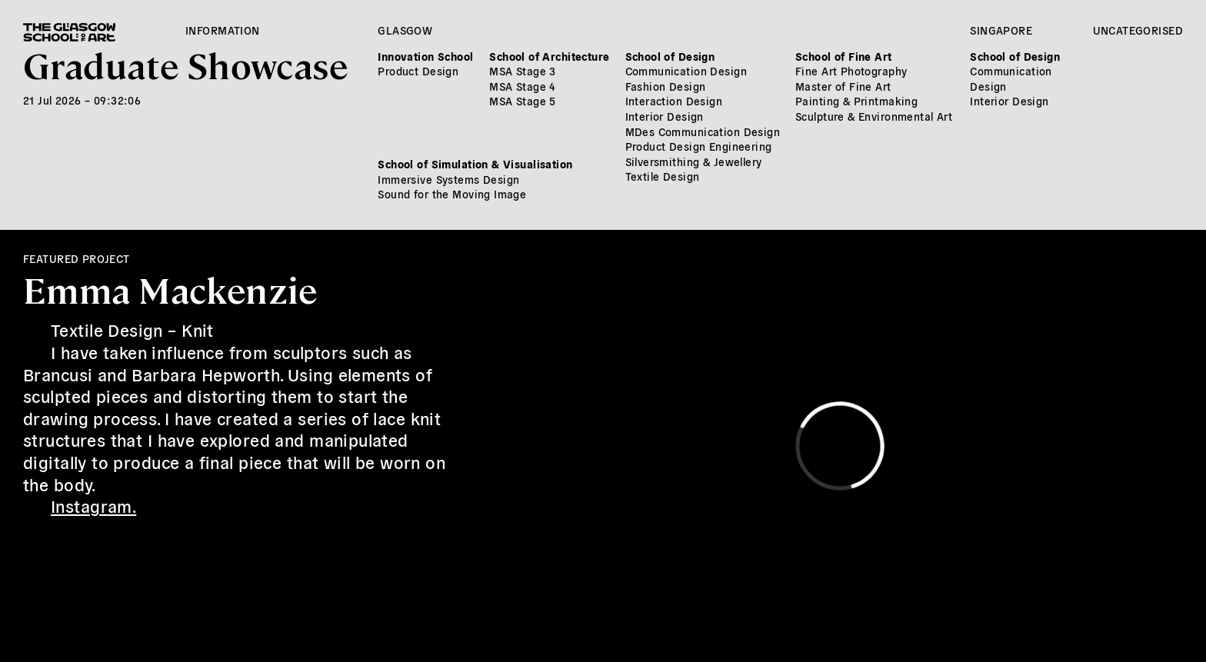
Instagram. (93, 505)
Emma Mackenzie (170, 288)
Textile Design (662, 176)
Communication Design (686, 71)
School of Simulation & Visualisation (475, 164)
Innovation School (425, 56)
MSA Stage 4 (522, 86)
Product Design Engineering (698, 146)
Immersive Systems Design (448, 179)
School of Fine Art (843, 56)
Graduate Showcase (185, 64)
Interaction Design (674, 101)
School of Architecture (549, 56)
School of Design (670, 56)
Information (222, 30)
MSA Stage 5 (522, 101)
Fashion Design (665, 86)
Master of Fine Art (843, 86)
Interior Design (664, 116)
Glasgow (405, 30)
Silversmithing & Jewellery (693, 161)
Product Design (418, 71)
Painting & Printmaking (856, 101)
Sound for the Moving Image (452, 194)
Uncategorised (1138, 30)
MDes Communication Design (703, 131)
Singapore (1001, 30)
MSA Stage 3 (522, 71)
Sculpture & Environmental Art (873, 116)
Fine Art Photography (851, 71)
